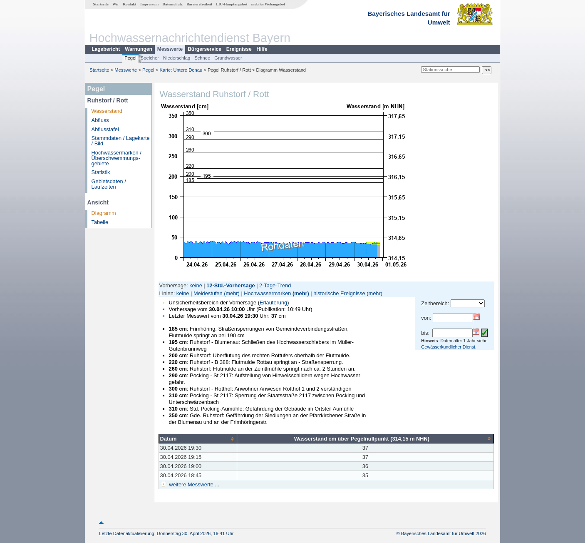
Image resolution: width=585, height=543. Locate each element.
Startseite (101, 4)
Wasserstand (107, 111)
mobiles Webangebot (268, 4)
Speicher (150, 57)
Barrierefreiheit (199, 4)
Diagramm (104, 213)
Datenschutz (172, 4)
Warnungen (138, 49)
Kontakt (129, 4)
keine (195, 285)
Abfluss (100, 120)
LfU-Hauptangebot (231, 4)
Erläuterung (273, 302)
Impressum (149, 4)
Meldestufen (208, 293)
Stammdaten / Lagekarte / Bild (121, 141)
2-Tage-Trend (275, 285)
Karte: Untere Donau (181, 69)
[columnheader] (198, 438)
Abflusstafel (105, 129)
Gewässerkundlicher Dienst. (448, 346)
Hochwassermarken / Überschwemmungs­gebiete (116, 158)
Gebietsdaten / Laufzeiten (109, 184)
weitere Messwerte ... (193, 484)
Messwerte (170, 49)
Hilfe (262, 49)
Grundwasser (228, 57)
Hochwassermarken (267, 293)
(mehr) (232, 293)
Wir (115, 4)
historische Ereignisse (339, 293)
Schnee (202, 57)
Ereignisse (239, 49)
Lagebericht (106, 49)
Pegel (130, 57)
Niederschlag (176, 57)
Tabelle (100, 222)
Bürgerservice (204, 49)
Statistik (101, 172)
